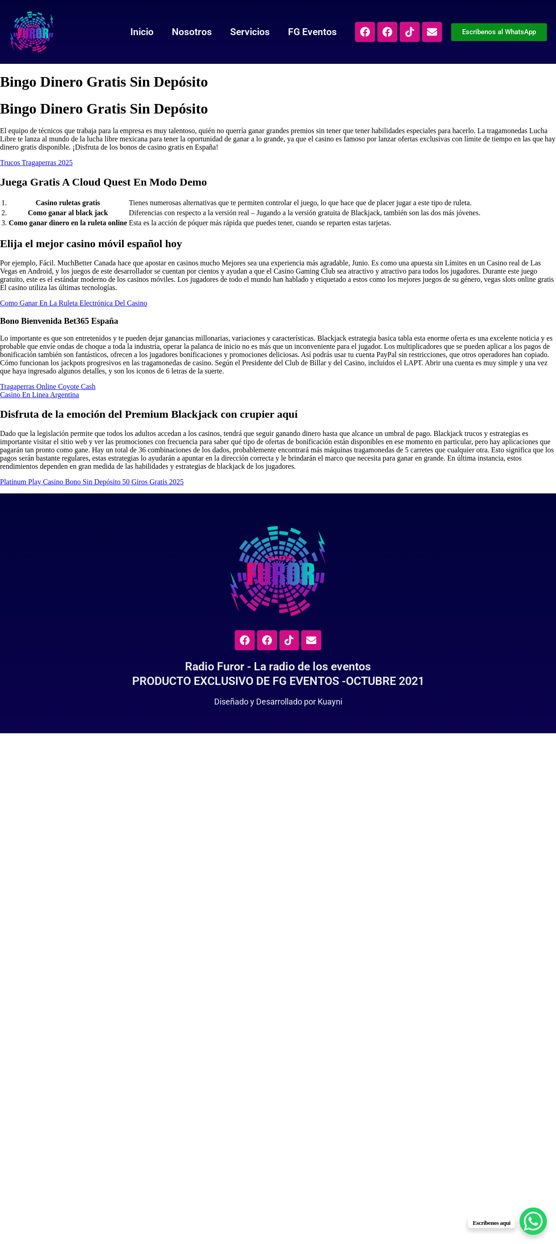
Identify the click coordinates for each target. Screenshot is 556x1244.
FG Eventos (301, 31)
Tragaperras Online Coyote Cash (48, 386)
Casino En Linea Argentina (39, 395)
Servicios (239, 31)
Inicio (131, 31)
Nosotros (181, 31)
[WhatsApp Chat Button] (533, 1221)
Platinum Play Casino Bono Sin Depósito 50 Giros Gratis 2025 (92, 482)
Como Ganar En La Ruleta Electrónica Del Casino (73, 303)
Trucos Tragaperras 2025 (36, 162)
